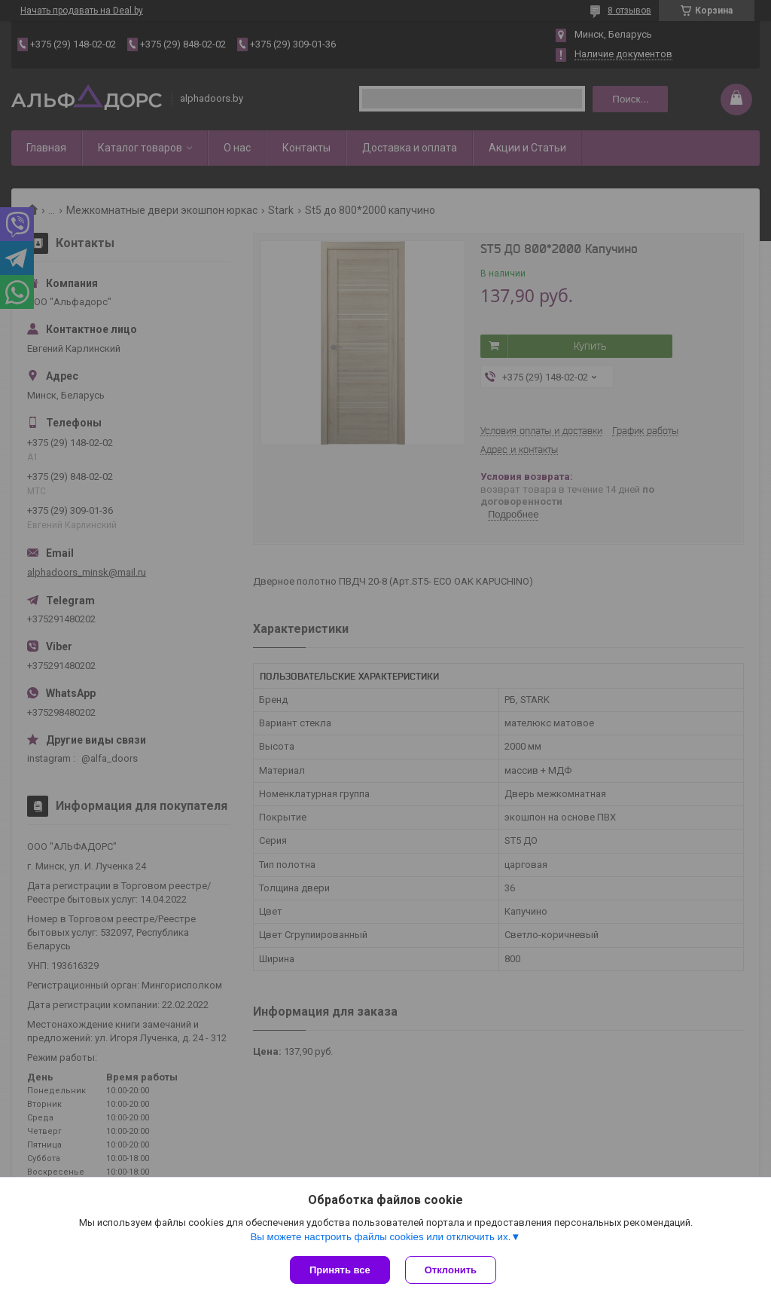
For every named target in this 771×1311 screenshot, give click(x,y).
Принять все (339, 1270)
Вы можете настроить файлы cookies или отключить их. (380, 1236)
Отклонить (451, 1270)
